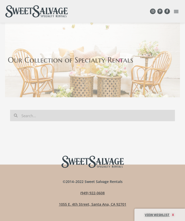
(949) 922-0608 (92, 193)
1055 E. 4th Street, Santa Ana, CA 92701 (92, 204)
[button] (176, 11)
